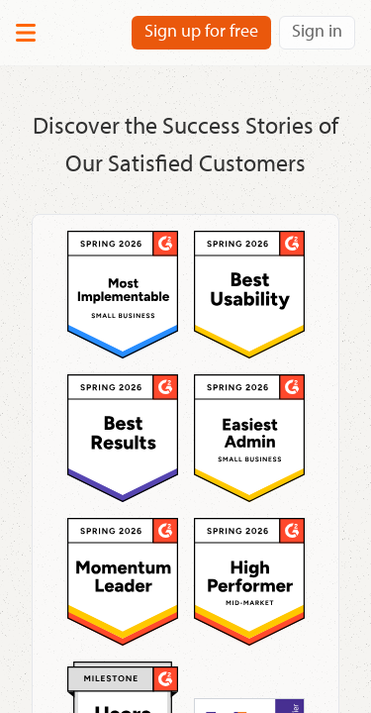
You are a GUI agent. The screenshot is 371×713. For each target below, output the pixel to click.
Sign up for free (201, 30)
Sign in (317, 30)
